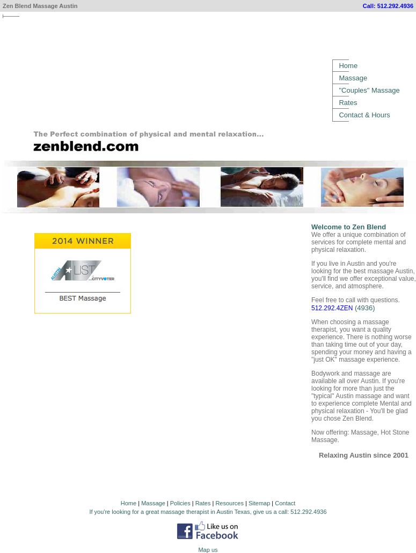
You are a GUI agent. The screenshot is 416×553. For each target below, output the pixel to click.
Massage (353, 78)
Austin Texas (233, 512)
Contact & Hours (364, 115)
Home (348, 66)
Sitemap (259, 503)
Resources (229, 503)
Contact (285, 503)
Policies (180, 503)
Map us (207, 550)
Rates (348, 103)
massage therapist (184, 512)
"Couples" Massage (369, 90)
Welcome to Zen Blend (348, 227)
